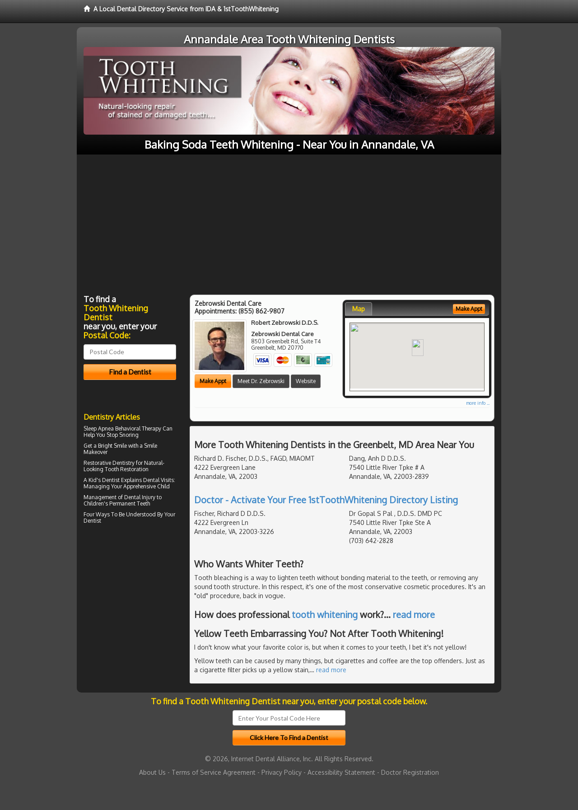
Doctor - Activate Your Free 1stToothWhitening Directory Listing (326, 500)
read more (414, 614)
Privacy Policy (281, 772)
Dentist (92, 520)
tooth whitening (325, 614)
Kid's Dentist (104, 480)
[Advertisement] (289, 222)
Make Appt (213, 381)
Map (358, 309)
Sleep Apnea (99, 428)
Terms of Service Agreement (214, 772)
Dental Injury (139, 497)
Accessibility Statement (341, 772)
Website (306, 381)
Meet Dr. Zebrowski (261, 381)
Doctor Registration (410, 772)
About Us (152, 772)
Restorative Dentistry (109, 462)
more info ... (477, 403)
